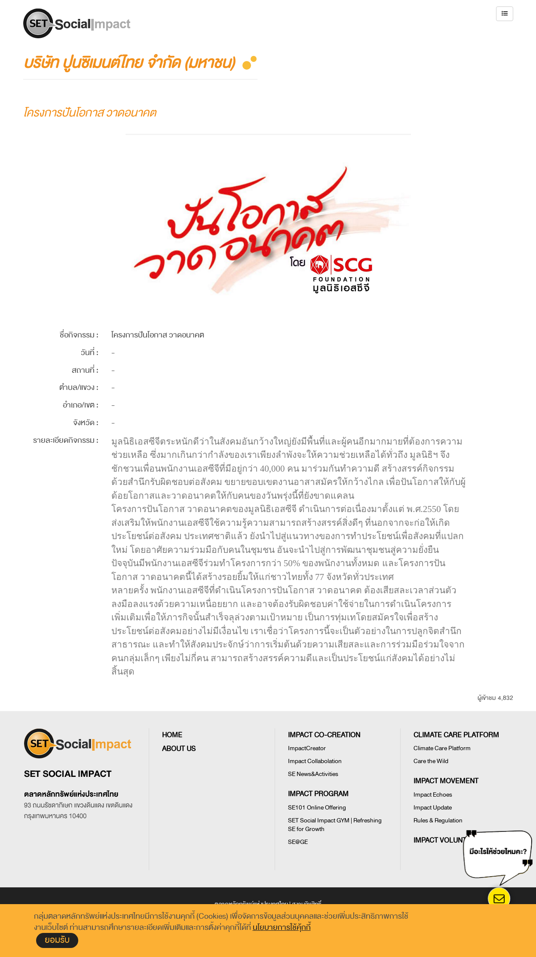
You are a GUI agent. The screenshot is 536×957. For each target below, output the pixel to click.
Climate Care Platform (442, 748)
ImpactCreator (307, 748)
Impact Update (432, 808)
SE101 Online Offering (317, 808)
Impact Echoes (432, 795)
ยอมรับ (57, 940)
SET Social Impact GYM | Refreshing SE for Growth (335, 825)
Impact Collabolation (315, 761)
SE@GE (298, 842)
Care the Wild (430, 761)
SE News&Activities (313, 774)
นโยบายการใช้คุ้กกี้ (282, 927)
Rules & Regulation (437, 820)
